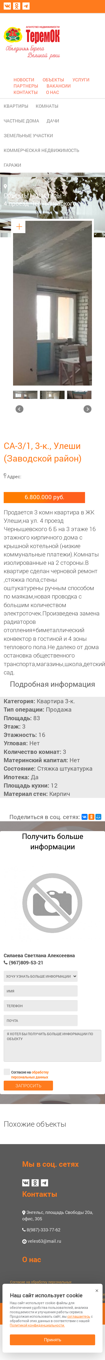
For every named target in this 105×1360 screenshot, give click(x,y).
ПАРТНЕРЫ (26, 86)
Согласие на (26, 1072)
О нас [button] (31, 1259)
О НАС (52, 92)
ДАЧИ (53, 121)
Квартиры (47, 195)
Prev (19, 409)
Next (87, 409)
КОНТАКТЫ (26, 92)
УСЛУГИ (80, 80)
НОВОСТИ (24, 80)
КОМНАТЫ (47, 106)
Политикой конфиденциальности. (37, 1325)
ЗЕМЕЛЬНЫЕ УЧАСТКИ (28, 135)
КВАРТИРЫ (16, 106)
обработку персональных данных (30, 1074)
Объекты (16, 195)
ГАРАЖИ (12, 165)
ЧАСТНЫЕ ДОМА (21, 121)
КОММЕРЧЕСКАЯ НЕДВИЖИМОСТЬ (41, 150)
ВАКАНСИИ (59, 86)
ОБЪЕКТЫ (53, 80)
